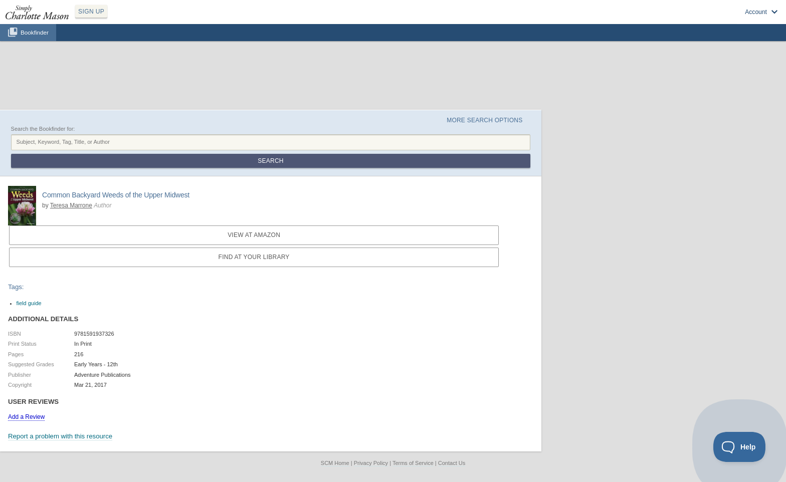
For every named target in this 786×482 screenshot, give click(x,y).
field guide (29, 303)
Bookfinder (35, 32)
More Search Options (484, 120)
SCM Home (335, 463)
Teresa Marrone (71, 205)
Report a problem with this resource (60, 436)
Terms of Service (413, 463)
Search (270, 160)
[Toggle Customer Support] (739, 447)
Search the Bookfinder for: (43, 129)
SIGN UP (91, 11)
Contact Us (451, 463)
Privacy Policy (371, 463)
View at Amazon (254, 234)
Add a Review (26, 416)
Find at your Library (254, 257)
